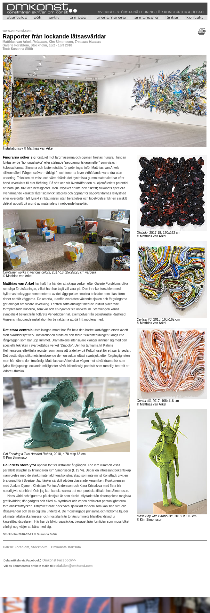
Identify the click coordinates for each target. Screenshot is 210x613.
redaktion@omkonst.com (73, 566)
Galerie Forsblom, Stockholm (25, 547)
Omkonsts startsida (66, 547)
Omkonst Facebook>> (59, 560)
